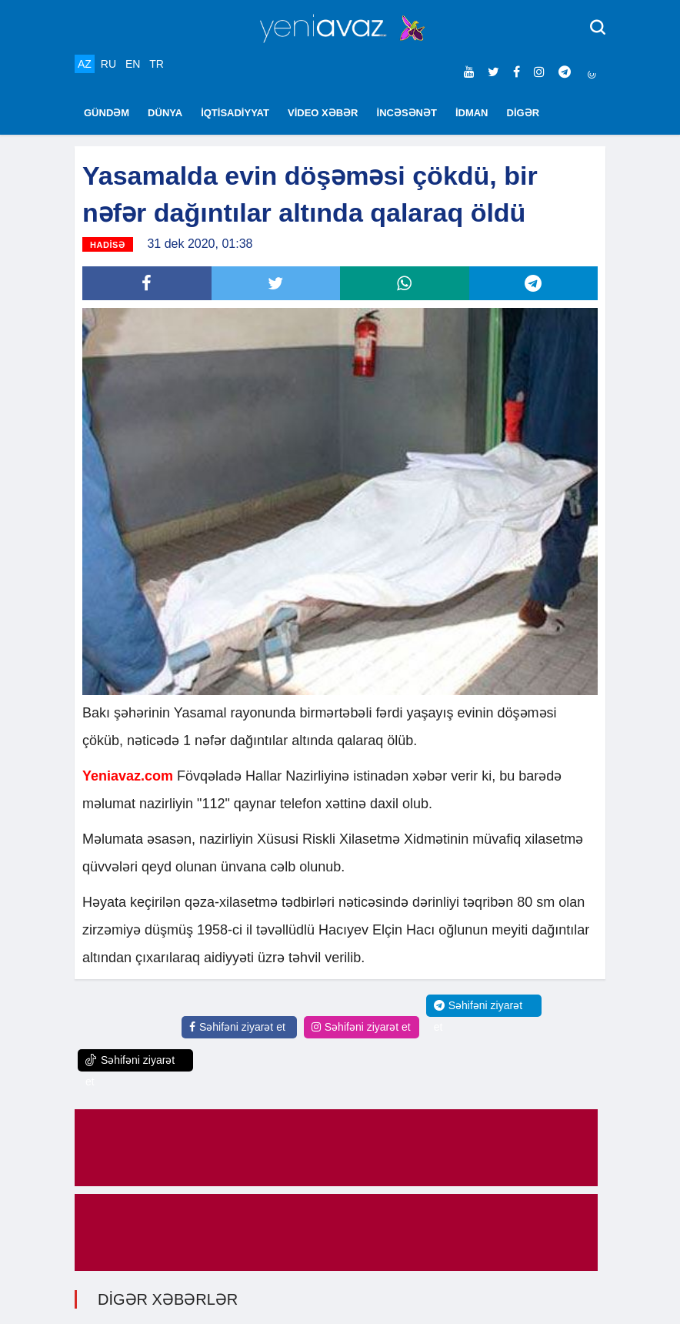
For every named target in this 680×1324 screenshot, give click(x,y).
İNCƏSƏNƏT (407, 113)
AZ (85, 64)
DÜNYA (165, 113)
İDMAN (471, 113)
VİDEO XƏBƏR (323, 113)
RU (108, 64)
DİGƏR (523, 113)
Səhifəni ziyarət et (237, 1027)
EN (132, 64)
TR (156, 64)
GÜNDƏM (106, 113)
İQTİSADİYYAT (235, 113)
